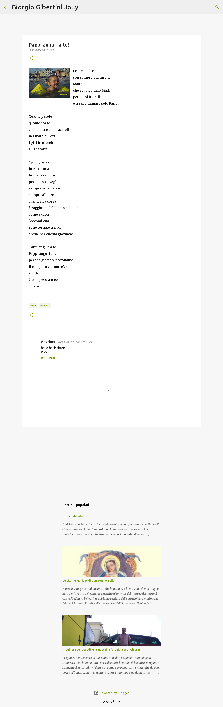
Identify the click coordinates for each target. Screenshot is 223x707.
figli (33, 305)
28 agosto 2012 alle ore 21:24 (74, 341)
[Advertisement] (111, 461)
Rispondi (48, 358)
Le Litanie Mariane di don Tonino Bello (88, 580)
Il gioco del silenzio (75, 516)
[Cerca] (84, 7)
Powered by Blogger (111, 693)
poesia (44, 305)
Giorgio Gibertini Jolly (44, 7)
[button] (31, 58)
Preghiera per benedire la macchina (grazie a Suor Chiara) (101, 649)
